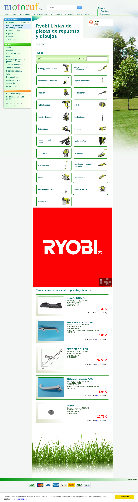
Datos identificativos (83, 14)
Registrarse (105, 11)
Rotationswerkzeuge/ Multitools (82, 165)
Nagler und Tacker (81, 141)
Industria (9, 50)
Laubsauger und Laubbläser (44, 141)
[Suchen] (97, 59)
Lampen (77, 129)
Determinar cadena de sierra (15, 98)
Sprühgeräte (42, 201)
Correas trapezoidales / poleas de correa (15, 61)
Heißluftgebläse (44, 105)
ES (18, 103)
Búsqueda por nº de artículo (17, 22)
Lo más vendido (12, 86)
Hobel (76, 105)
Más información (19, 499)
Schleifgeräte (79, 177)
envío (97, 313)
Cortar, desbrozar (13, 80)
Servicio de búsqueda (15, 94)
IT (21, 103)
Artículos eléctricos (13, 53)
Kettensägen (43, 129)
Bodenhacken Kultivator (47, 81)
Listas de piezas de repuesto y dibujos (14, 26)
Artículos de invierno (14, 65)
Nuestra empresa (25, 14)
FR (15, 103)
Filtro (8, 56)
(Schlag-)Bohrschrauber (47, 69)
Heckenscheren (80, 93)
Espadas (9, 34)
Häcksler (41, 93)
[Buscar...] (61, 7)
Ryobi (43, 44)
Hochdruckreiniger (45, 117)
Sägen (40, 177)
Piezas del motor (13, 77)
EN (11, 103)
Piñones (9, 37)
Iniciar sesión (105, 14)
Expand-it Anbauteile (82, 81)
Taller (8, 74)
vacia (96, 24)
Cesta (96, 21)
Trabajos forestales (14, 68)
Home (7, 14)
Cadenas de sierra (13, 31)
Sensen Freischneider (46, 189)
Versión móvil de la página (14, 106)
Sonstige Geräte (80, 189)
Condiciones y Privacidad (65, 14)
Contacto (14, 14)
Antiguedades (11, 40)
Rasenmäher (79, 153)
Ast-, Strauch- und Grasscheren (81, 69)
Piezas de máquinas (14, 71)
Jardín (8, 47)
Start (38, 44)
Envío (52, 14)
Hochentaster (79, 117)
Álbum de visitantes (41, 14)
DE (7, 103)
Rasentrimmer (43, 165)
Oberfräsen (42, 153)
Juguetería (10, 83)
